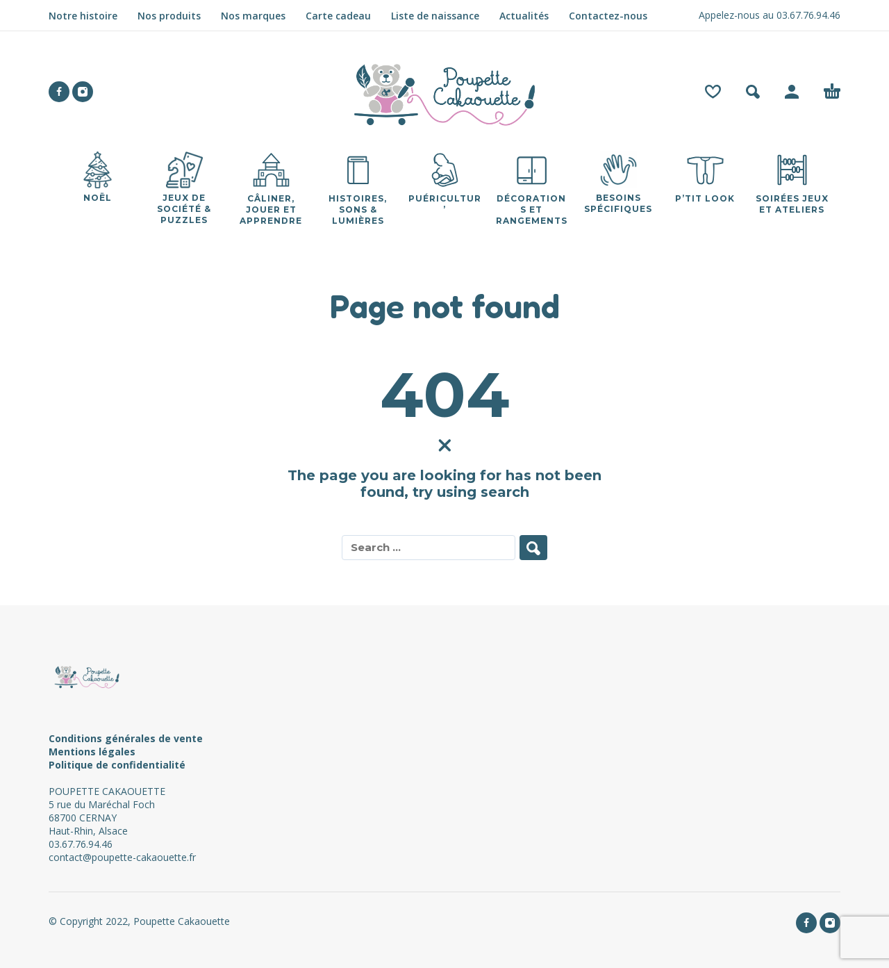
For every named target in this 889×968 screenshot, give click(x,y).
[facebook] (59, 91)
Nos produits (169, 15)
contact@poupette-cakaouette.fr (122, 857)
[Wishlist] (713, 92)
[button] (753, 92)
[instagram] (82, 91)
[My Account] (792, 92)
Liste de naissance (435, 15)
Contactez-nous (608, 15)
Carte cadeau (338, 15)
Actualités (524, 15)
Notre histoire (83, 15)
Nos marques (253, 15)
